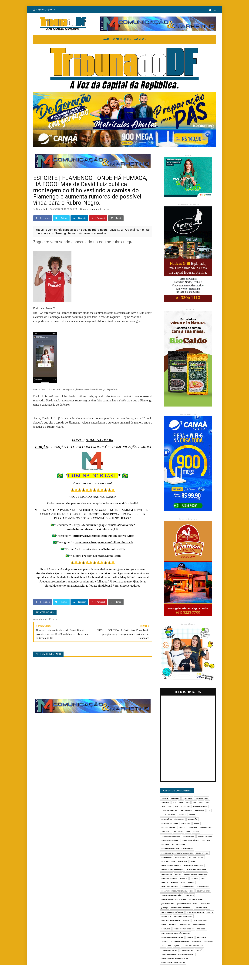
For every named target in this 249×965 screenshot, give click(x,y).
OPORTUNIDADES (200, 920)
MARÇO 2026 (166, 916)
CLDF (188, 832)
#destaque (187, 798)
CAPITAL (182, 828)
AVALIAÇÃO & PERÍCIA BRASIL (173, 819)
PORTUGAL (166, 929)
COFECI (196, 832)
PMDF (164, 925)
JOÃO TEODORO (168, 904)
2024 (163, 806)
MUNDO (186, 920)
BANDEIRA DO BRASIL (170, 823)
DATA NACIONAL (179, 844)
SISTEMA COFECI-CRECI (180, 942)
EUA (203, 878)
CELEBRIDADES (206, 828)
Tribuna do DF (187, 950)
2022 (207, 802)
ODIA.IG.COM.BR (99, 440)
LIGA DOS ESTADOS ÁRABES (172, 912)
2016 (181, 802)
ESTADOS (194, 878)
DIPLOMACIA (167, 857)
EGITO (193, 861)
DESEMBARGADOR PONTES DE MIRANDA (177, 849)
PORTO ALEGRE (199, 925)
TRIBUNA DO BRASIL (169, 950)
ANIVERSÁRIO (186, 811)
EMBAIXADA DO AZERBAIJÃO (173, 870)
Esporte (183, 878)
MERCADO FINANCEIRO (183, 916)
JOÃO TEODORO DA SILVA (187, 904)
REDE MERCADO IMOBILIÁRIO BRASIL (176, 933)
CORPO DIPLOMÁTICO (190, 840)
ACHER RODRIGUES (200, 806)
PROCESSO (201, 929)
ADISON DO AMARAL (170, 811)
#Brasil (165, 798)
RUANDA (190, 937)
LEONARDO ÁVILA (202, 908)
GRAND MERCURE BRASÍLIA (172, 895)
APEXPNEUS (199, 811)
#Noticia (165, 802)
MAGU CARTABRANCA (195, 912)
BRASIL (196, 823)
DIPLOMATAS (180, 857)
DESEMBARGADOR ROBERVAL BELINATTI (177, 853)
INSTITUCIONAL (120, 39)
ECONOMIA (182, 861)
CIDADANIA (178, 832)
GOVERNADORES (203, 891)
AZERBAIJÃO (192, 819)
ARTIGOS (181, 815)
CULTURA (206, 840)
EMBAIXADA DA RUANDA (193, 865)
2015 (174, 802)
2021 (201, 802)
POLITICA (173, 925)
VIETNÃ (199, 950)
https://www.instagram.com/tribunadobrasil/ (104, 542)
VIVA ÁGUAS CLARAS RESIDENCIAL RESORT (178, 954)
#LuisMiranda (201, 798)
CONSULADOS (188, 836)
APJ (209, 811)
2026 (176, 806)
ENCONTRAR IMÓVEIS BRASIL (195, 874)
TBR (163, 946)
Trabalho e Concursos (192, 946)
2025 (170, 806)
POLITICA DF (185, 925)
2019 (187, 802)
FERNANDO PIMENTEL (170, 887)
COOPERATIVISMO (205, 836)
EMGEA (178, 874)
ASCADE (192, 815)
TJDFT (176, 946)
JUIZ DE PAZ (205, 904)
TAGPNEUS (208, 942)
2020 (194, 802)
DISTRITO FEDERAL (196, 857)
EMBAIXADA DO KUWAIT (196, 870)
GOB (191, 891)
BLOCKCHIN (186, 823)
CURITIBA (165, 844)
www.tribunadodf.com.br (96, 209)
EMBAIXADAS (167, 874)
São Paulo (201, 937)
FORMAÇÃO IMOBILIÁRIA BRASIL (174, 891)
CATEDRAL (193, 828)
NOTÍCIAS (139, 39)
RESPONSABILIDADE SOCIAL (172, 937)
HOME (106, 39)
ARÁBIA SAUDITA (168, 815)
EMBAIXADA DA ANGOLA (171, 865)
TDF (169, 946)
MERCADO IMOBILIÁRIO (171, 920)
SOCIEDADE (196, 942)
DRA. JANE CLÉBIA (168, 861)
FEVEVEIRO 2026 (203, 887)
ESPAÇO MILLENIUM (169, 878)
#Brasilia (175, 798)
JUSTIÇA (165, 908)
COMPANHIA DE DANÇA (171, 836)
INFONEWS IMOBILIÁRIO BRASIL (174, 899)
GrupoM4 (189, 895)
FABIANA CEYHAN (178, 882)
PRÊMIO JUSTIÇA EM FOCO (184, 929)
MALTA (210, 912)
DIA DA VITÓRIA (202, 853)
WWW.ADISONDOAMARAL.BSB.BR (175, 958)
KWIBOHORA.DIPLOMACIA (181, 908)
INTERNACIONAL (196, 899)
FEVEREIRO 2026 (188, 887)
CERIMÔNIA (166, 832)
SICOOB (165, 942)
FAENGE (191, 882)
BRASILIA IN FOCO (168, 828)
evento (165, 882)
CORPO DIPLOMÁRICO (170, 840)
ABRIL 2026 (185, 806)
